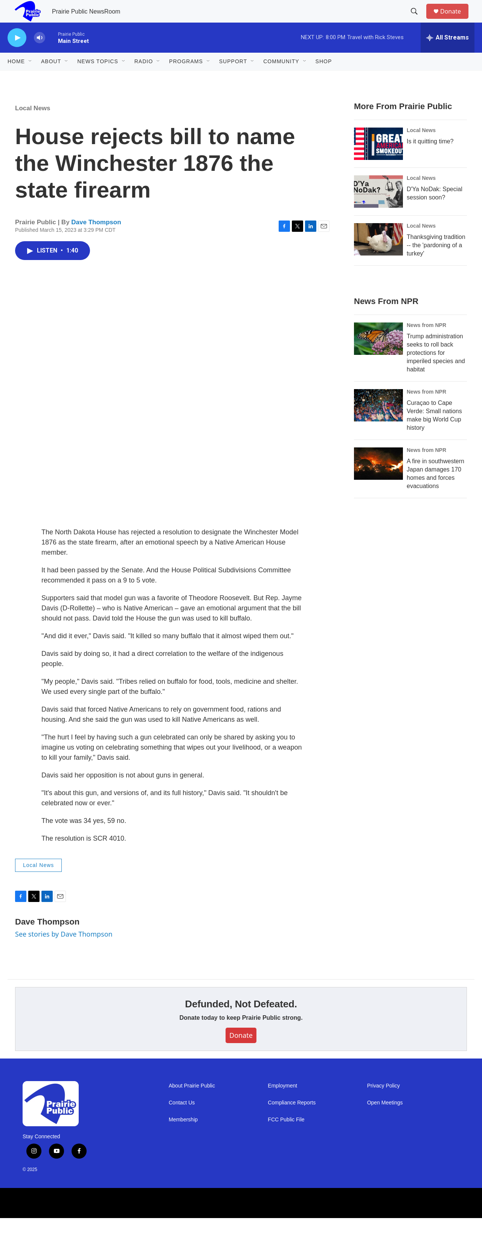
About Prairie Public (192, 1103)
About (51, 78)
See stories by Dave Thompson (64, 950)
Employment (282, 1103)
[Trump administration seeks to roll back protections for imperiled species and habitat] (378, 355)
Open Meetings (385, 1119)
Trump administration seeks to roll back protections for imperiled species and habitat (436, 369)
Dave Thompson (96, 239)
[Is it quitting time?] (378, 160)
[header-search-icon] (417, 20)
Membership (183, 1136)
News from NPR (426, 342)
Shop (324, 78)
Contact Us (182, 1119)
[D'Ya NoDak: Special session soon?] (378, 208)
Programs (186, 78)
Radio (143, 78)
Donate (455, 20)
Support (233, 78)
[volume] (39, 54)
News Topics (97, 78)
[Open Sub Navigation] (30, 78)
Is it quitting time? (430, 158)
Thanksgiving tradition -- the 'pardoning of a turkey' (436, 262)
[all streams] (447, 55)
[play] (17, 54)
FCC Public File (286, 1136)
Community (281, 78)
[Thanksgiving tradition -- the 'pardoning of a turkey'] (378, 256)
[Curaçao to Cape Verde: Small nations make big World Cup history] (378, 422)
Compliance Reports (292, 1119)
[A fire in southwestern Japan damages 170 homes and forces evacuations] (378, 480)
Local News (32, 125)
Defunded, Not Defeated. (241, 1021)
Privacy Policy (383, 1103)
